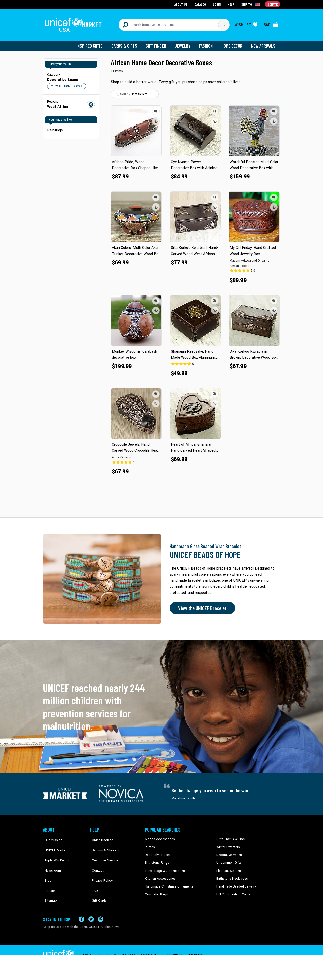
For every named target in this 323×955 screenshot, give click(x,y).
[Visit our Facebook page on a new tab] (81, 907)
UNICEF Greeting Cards (232, 890)
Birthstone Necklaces (231, 875)
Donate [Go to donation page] (273, 4)
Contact (95, 859)
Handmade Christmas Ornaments (168, 882)
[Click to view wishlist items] (246, 23)
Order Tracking (100, 836)
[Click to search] (223, 23)
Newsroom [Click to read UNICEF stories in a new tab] (50, 859)
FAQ (93, 875)
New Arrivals (263, 43)
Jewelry (184, 43)
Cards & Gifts (127, 43)
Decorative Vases (228, 852)
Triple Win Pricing (55, 852)
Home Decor (232, 43)
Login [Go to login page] (217, 4)
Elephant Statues (228, 867)
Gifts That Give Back (230, 836)
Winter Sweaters (227, 844)
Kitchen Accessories (159, 875)
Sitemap (49, 882)
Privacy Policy (100, 867)
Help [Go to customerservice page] (231, 4)
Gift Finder (158, 43)
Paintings (55, 127)
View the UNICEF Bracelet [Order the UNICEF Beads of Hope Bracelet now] (201, 605)
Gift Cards (97, 882)
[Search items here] (168, 23)
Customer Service (102, 852)
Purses (150, 844)
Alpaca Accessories (158, 836)
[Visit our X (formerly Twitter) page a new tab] (91, 907)
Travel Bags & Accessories (163, 867)
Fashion (207, 43)
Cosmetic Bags (155, 890)
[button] (156, 108)
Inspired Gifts (93, 43)
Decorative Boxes (157, 852)
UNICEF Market (53, 844)
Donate (48, 875)
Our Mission (51, 836)
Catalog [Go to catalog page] (200, 4)
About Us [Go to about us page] (181, 4)
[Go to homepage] (74, 23)
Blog (46, 867)
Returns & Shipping (103, 844)
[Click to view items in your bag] (271, 23)
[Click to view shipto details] (251, 4)
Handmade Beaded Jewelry (235, 882)
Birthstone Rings (156, 859)
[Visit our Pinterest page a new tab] (101, 907)
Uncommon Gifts (228, 859)
